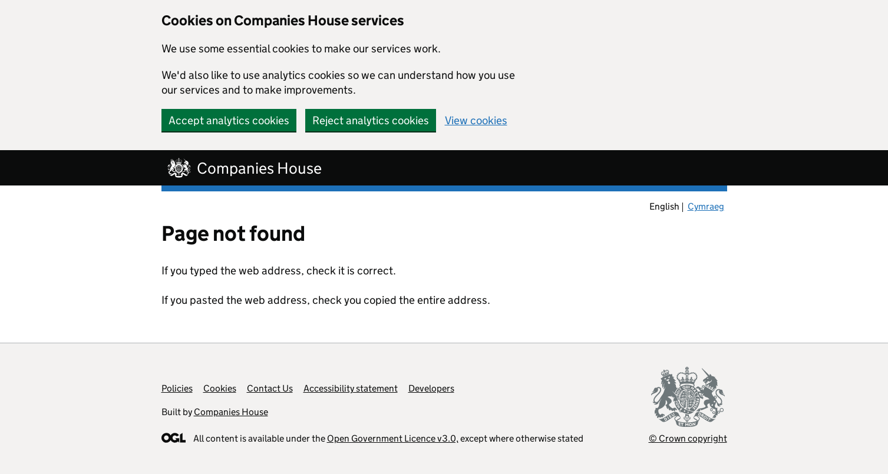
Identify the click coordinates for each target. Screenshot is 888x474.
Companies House (231, 411)
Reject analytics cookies (370, 120)
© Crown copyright (688, 438)
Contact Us (270, 388)
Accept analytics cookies (229, 120)
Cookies (219, 388)
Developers (431, 388)
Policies (177, 388)
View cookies (476, 120)
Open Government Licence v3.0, (392, 438)
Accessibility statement (350, 388)
